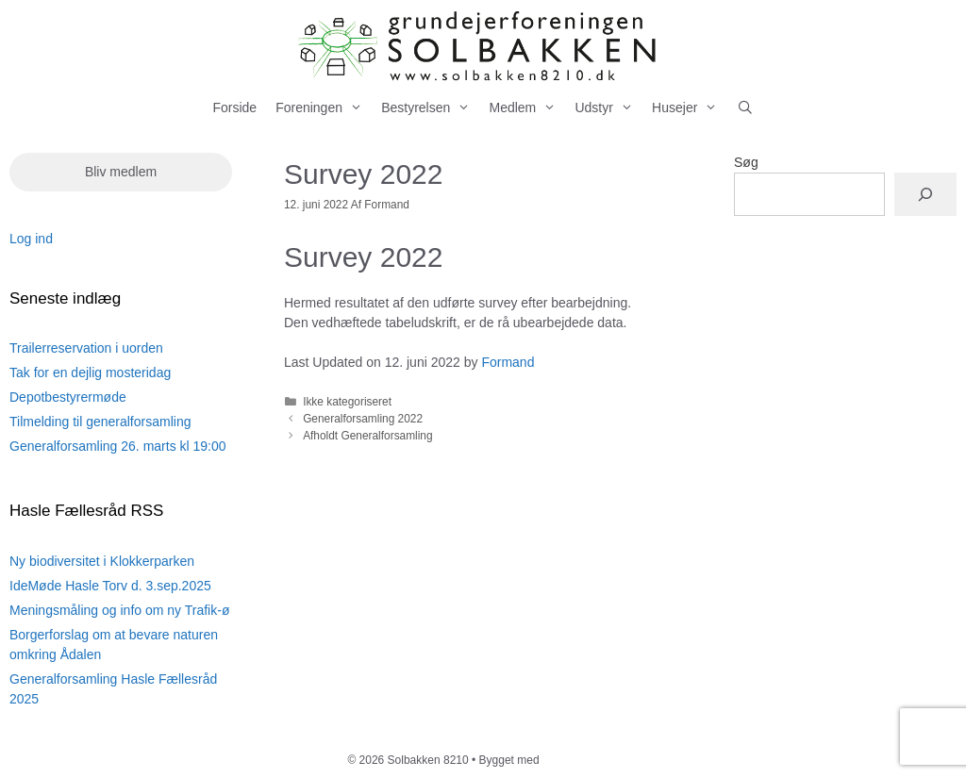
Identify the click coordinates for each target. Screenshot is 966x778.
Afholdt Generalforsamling (367, 435)
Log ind (31, 238)
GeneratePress (580, 760)
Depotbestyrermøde (67, 397)
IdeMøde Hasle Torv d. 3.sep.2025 (110, 585)
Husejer (689, 107)
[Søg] (925, 194)
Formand (507, 362)
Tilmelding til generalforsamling (100, 421)
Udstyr (608, 107)
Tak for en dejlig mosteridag (90, 372)
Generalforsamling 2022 (363, 418)
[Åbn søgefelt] (745, 107)
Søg (746, 162)
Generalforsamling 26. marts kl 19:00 (117, 446)
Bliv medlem (121, 171)
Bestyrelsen (430, 107)
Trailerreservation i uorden (86, 348)
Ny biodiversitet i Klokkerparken (101, 561)
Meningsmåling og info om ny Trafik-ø (119, 610)
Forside (234, 107)
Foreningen (323, 107)
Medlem (527, 107)
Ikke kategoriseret (347, 401)
